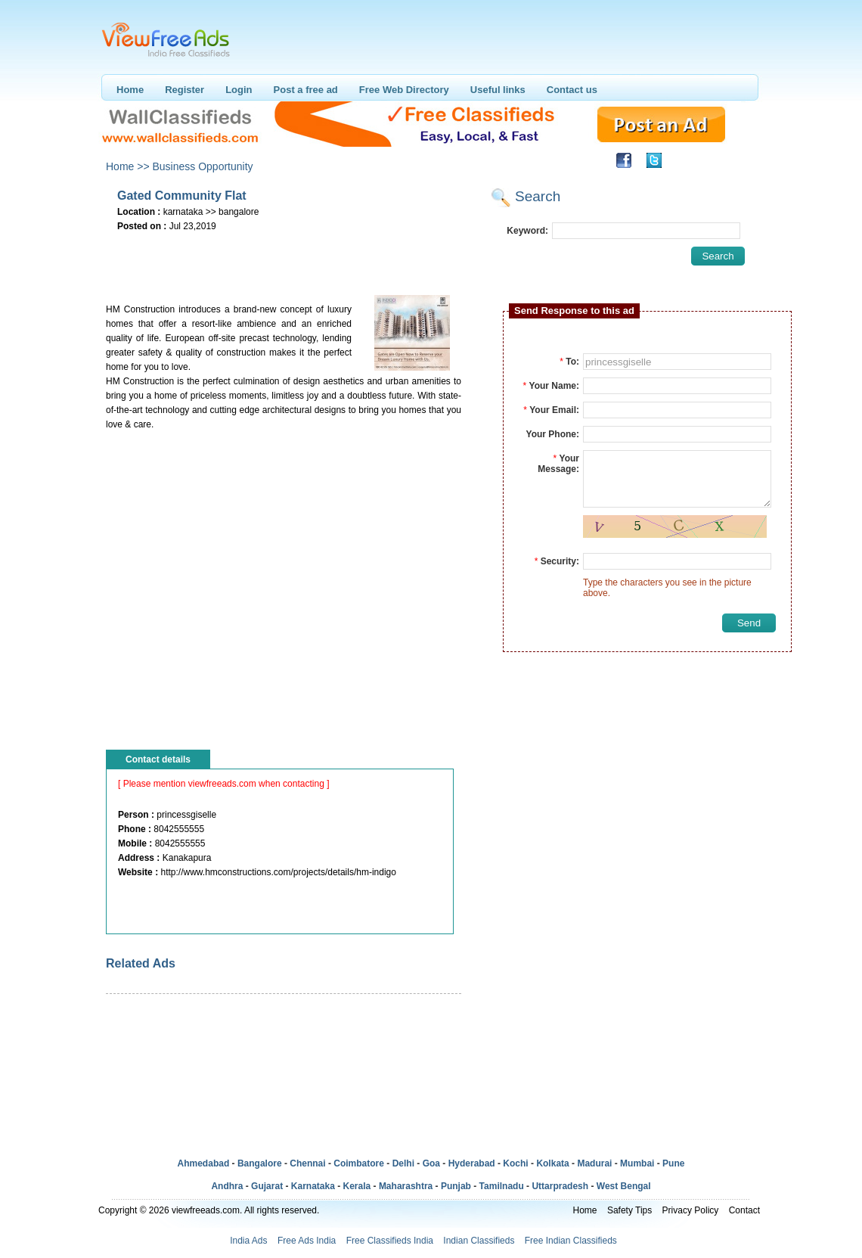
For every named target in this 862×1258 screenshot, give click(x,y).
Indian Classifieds (478, 1240)
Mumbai (637, 1163)
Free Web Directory (404, 89)
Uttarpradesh (560, 1186)
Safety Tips (629, 1210)
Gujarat (267, 1186)
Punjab (456, 1186)
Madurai (594, 1163)
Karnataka (313, 1186)
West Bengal (624, 1186)
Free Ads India (307, 1240)
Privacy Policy (690, 1210)
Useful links (498, 89)
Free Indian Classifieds (571, 1240)
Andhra (227, 1186)
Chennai (307, 1163)
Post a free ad (306, 89)
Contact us (572, 89)
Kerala (357, 1186)
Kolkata (552, 1163)
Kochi (515, 1163)
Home (130, 89)
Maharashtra (406, 1186)
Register (184, 89)
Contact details (158, 759)
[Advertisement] (283, 258)
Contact (744, 1210)
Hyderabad (471, 1163)
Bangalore (259, 1163)
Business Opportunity (202, 166)
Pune (673, 1163)
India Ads (248, 1240)
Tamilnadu (501, 1186)
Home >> (128, 166)
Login (238, 89)
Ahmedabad (204, 1163)
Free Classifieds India (389, 1240)
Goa (431, 1163)
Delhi (403, 1163)
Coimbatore (358, 1163)
